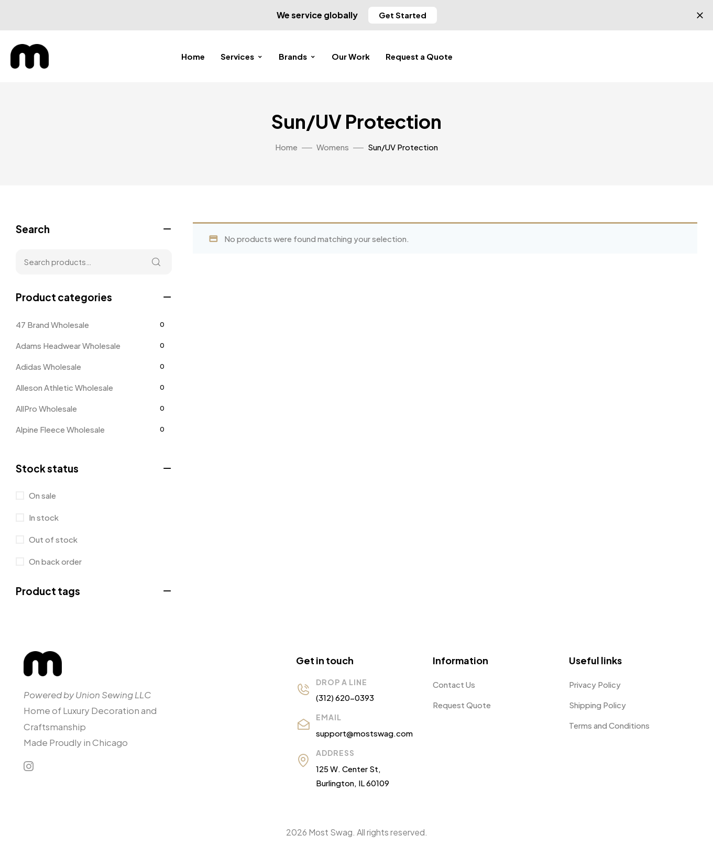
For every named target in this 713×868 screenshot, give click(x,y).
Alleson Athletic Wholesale (64, 387)
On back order (54, 561)
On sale (41, 495)
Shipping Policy (597, 705)
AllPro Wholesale (46, 408)
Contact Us (454, 684)
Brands (297, 56)
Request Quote (462, 705)
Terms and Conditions (609, 725)
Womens (332, 147)
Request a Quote (419, 56)
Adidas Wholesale (48, 366)
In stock (43, 517)
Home (193, 56)
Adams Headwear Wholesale (68, 345)
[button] (402, 15)
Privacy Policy (595, 684)
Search (156, 261)
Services (242, 56)
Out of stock (52, 539)
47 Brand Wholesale (52, 324)
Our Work (351, 56)
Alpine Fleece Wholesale (60, 429)
